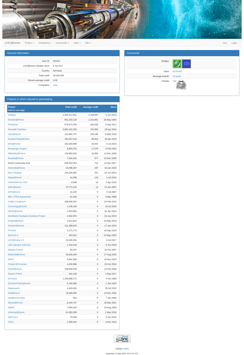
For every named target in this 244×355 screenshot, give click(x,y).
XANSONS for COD (17, 182)
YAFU (11, 322)
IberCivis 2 (13, 235)
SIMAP (11, 307)
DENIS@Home (15, 211)
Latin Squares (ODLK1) (19, 245)
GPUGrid (12, 278)
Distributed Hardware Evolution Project (26, 216)
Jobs (77, 43)
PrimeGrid (13, 124)
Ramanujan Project (17, 148)
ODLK (11, 259)
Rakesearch (14, 288)
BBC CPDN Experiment (19, 197)
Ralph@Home (15, 177)
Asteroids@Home (16, 168)
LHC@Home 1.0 (16, 240)
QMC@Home (14, 187)
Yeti (174, 81)
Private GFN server (17, 264)
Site (88, 43)
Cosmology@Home (17, 206)
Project (29, 43)
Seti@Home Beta (16, 298)
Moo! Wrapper (15, 172)
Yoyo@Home (14, 134)
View (55, 85)
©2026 (122, 349)
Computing (45, 43)
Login (234, 43)
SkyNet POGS (15, 274)
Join (225, 43)
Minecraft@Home (16, 254)
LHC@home (12, 42)
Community (62, 43)
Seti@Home (14, 293)
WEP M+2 (13, 317)
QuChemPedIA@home (19, 283)
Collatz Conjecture (17, 201)
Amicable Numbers (17, 129)
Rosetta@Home (15, 158)
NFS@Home (14, 144)
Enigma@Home (15, 221)
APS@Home (14, 192)
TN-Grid (12, 230)
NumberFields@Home (19, 139)
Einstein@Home (16, 119)
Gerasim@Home (16, 225)
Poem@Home (15, 269)
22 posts (177, 76)
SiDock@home (15, 302)
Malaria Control (15, 249)
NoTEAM (177, 71)
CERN (125, 349)
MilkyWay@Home (16, 153)
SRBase (12, 115)
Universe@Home (16, 312)
